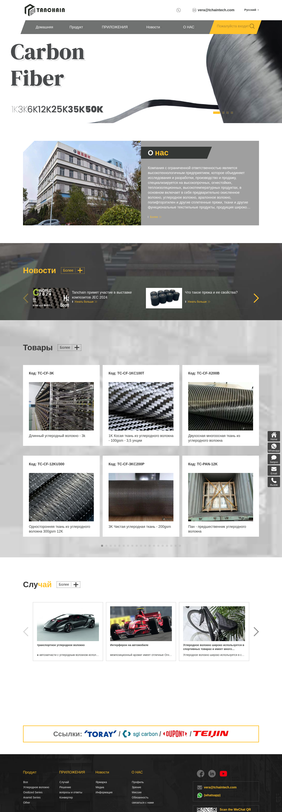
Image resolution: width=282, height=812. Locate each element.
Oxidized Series (32, 792)
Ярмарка (101, 782)
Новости (154, 27)
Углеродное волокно (27, 787)
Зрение (136, 787)
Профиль (138, 782)
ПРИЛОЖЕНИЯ (116, 27)
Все (25, 782)
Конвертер (66, 797)
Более (154, 216)
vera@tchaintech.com (216, 10)
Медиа (100, 787)
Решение (63, 787)
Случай (64, 782)
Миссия (136, 792)
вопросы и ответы (70, 792)
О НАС (189, 27)
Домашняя (44, 27)
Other (26, 802)
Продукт (77, 27)
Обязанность (140, 797)
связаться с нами (143, 802)
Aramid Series (32, 797)
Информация (104, 792)
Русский (251, 9)
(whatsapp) (212, 795)
